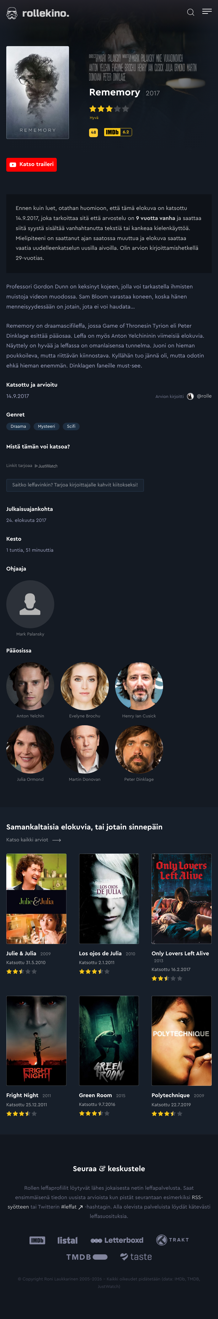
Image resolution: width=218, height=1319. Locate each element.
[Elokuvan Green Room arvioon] (109, 1057)
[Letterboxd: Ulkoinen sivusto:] (117, 1240)
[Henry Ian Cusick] (139, 690)
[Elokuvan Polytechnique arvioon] (182, 1057)
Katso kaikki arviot (33, 840)
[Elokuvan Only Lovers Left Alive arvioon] (182, 918)
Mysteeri (46, 426)
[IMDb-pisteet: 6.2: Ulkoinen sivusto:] (118, 132)
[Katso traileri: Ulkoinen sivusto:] (31, 163)
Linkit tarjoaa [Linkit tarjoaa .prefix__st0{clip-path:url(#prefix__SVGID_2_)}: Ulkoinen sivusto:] (31, 466)
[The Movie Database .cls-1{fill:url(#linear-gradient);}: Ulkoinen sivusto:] (87, 1258)
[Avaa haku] (190, 12)
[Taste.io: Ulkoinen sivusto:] (136, 1258)
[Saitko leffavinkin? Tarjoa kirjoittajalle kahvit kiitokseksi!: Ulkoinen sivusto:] (75, 485)
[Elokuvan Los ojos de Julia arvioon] (109, 915)
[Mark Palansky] (30, 608)
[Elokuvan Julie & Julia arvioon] (36, 915)
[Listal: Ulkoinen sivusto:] (66, 1240)
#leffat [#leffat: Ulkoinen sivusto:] (69, 1207)
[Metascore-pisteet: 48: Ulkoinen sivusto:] (93, 132)
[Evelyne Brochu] (85, 690)
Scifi (71, 426)
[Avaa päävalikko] (207, 12)
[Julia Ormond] (30, 753)
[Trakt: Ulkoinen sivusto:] (174, 1240)
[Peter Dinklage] (139, 753)
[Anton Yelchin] (30, 690)
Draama (18, 426)
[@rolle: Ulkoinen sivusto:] (199, 396)
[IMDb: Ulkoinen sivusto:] (37, 1240)
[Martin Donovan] (85, 753)
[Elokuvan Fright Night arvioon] (36, 1057)
